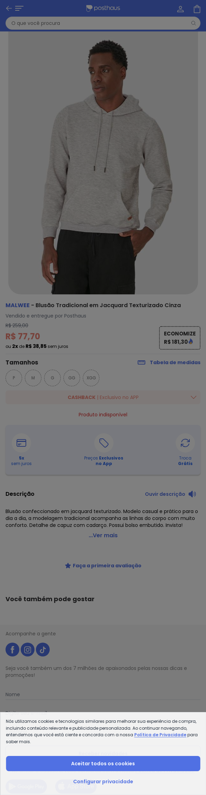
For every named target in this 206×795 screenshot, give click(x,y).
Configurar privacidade (103, 781)
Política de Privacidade (160, 735)
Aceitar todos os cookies (103, 763)
